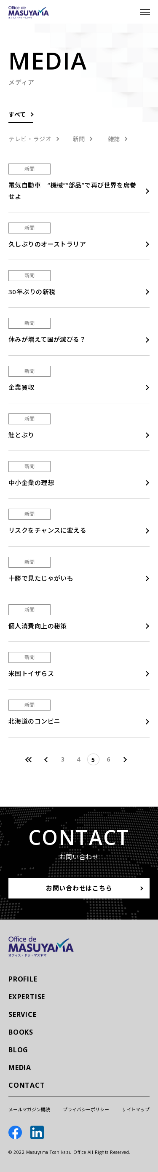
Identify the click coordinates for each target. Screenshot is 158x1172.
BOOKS (20, 1032)
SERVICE (22, 1014)
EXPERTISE (26, 996)
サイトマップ (136, 1109)
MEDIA (19, 1067)
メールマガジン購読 (29, 1109)
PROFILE (22, 979)
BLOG (18, 1049)
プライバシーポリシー (86, 1109)
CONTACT (26, 1085)
